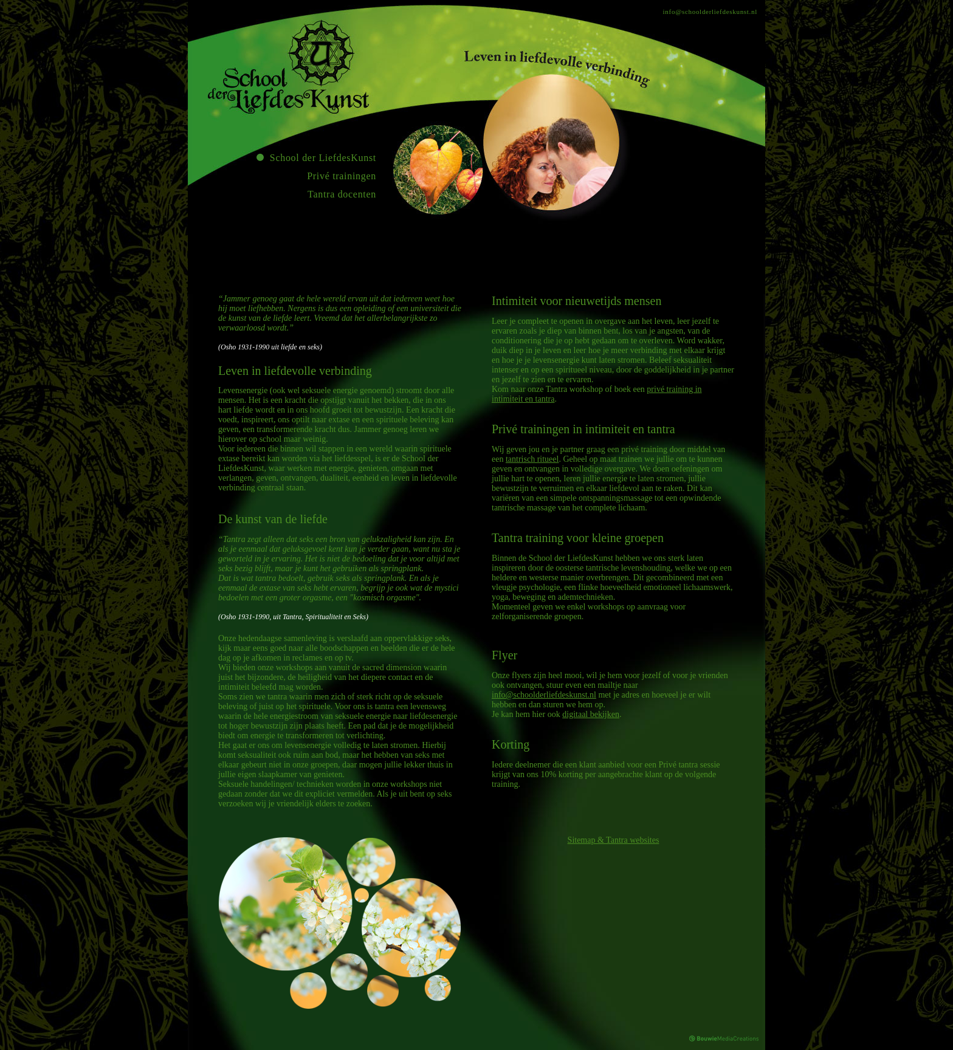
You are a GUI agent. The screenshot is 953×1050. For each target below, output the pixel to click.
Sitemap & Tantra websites (613, 840)
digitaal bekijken (590, 714)
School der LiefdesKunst (323, 158)
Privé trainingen (341, 176)
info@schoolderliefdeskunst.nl (710, 11)
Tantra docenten (342, 194)
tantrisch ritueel (532, 459)
